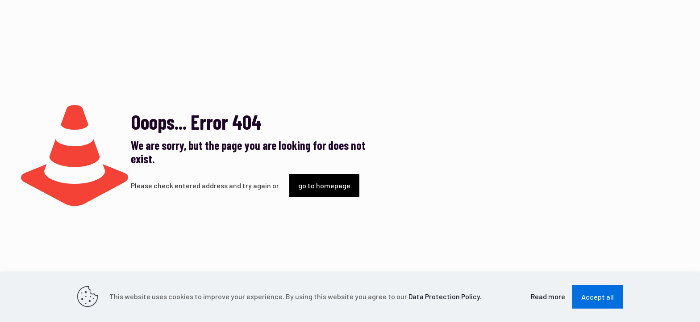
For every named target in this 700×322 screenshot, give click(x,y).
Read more (548, 296)
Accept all (597, 296)
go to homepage (324, 185)
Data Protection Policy (444, 296)
